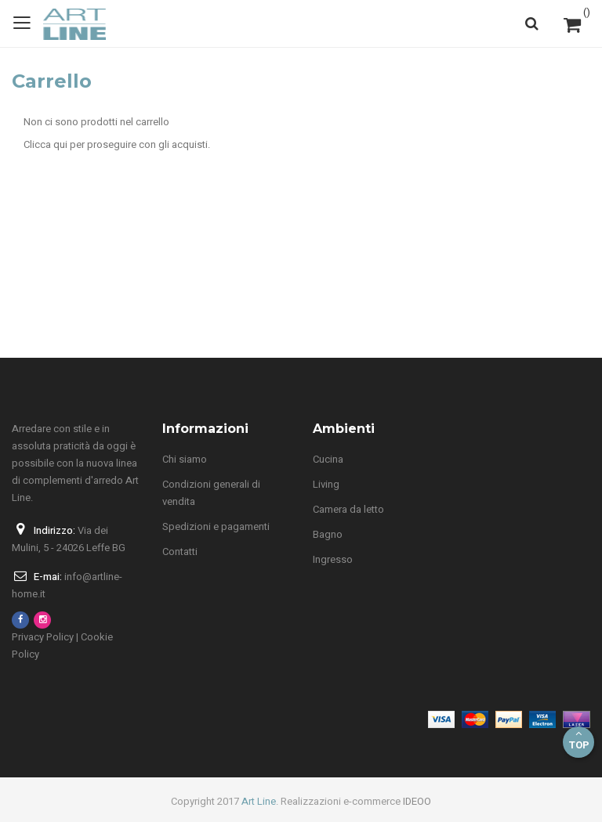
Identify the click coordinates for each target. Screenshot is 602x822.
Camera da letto (348, 509)
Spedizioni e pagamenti (216, 526)
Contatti (180, 551)
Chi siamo (184, 459)
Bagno (328, 534)
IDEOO (417, 801)
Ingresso (333, 559)
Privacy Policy (43, 636)
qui (60, 144)
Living (326, 484)
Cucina (328, 459)
